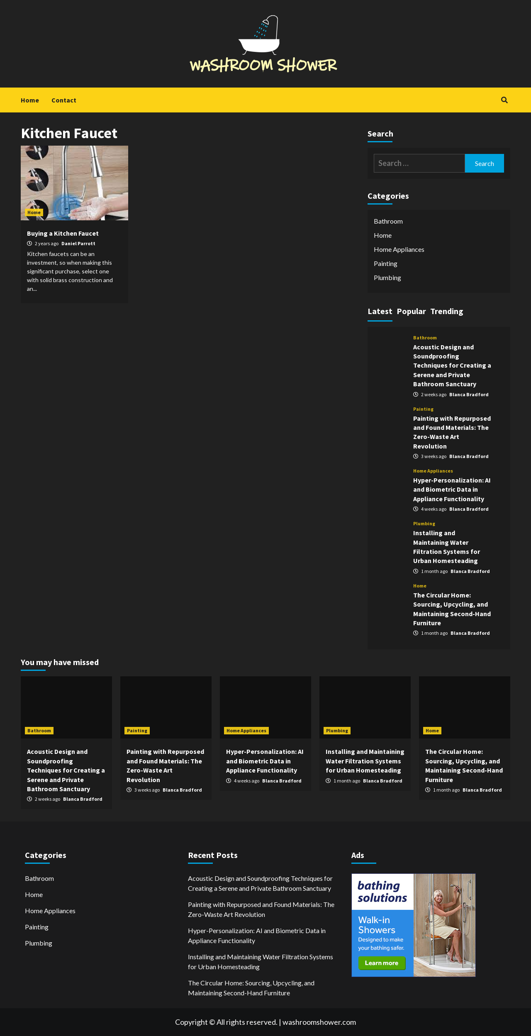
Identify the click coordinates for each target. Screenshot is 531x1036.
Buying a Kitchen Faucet (63, 233)
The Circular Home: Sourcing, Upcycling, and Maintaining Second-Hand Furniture (251, 988)
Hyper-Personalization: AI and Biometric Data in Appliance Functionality (452, 489)
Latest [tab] (380, 311)
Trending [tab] (446, 311)
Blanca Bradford (469, 394)
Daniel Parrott (78, 243)
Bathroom (388, 221)
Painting (385, 263)
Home (30, 100)
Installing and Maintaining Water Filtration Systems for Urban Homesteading (365, 760)
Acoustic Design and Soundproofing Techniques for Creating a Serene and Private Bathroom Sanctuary (452, 365)
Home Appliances (399, 249)
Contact (63, 100)
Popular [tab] (411, 311)
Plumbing (387, 277)
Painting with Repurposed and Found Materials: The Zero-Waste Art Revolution (261, 909)
